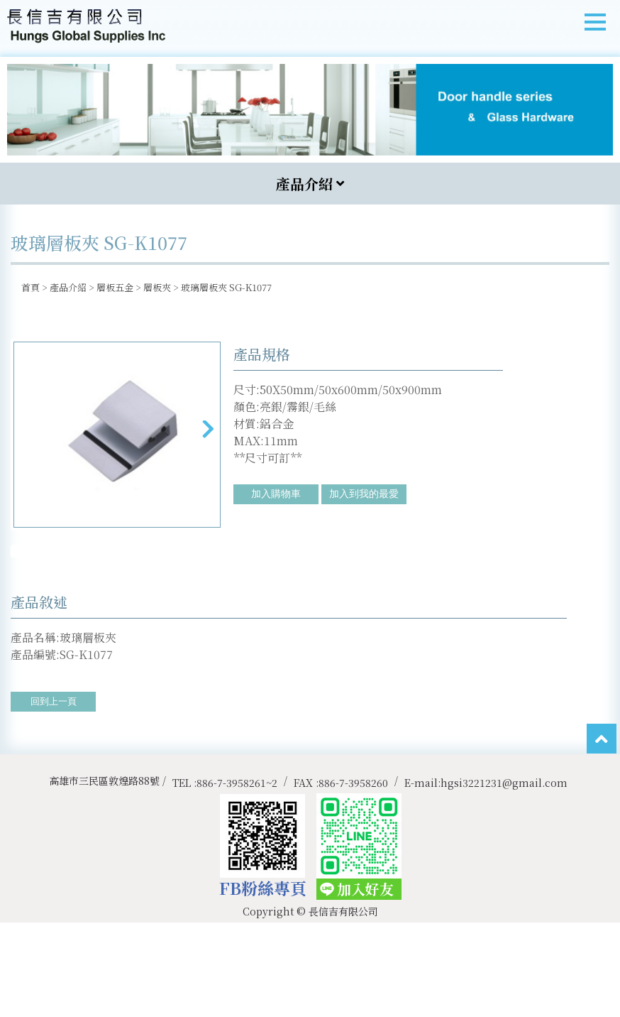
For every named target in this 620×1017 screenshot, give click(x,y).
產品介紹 (68, 287)
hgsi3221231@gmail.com (504, 876)
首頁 (30, 287)
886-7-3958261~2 (236, 876)
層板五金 (114, 287)
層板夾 (157, 287)
